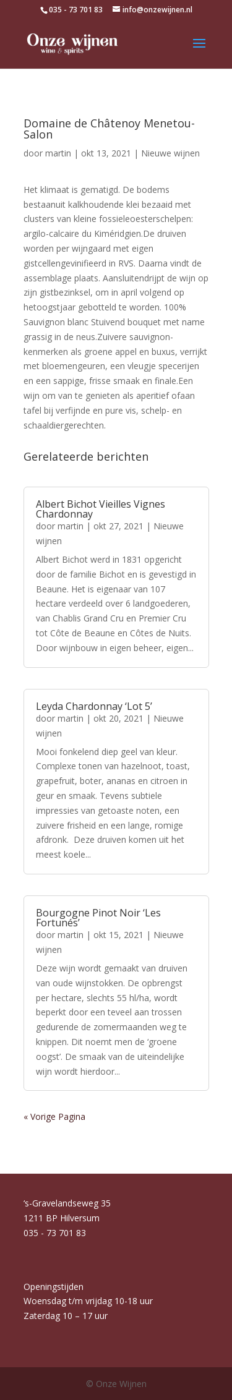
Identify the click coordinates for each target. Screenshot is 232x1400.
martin (58, 153)
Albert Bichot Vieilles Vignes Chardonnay (100, 509)
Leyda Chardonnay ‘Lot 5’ (94, 706)
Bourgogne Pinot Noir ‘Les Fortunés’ (98, 917)
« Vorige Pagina (54, 1116)
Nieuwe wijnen (170, 153)
